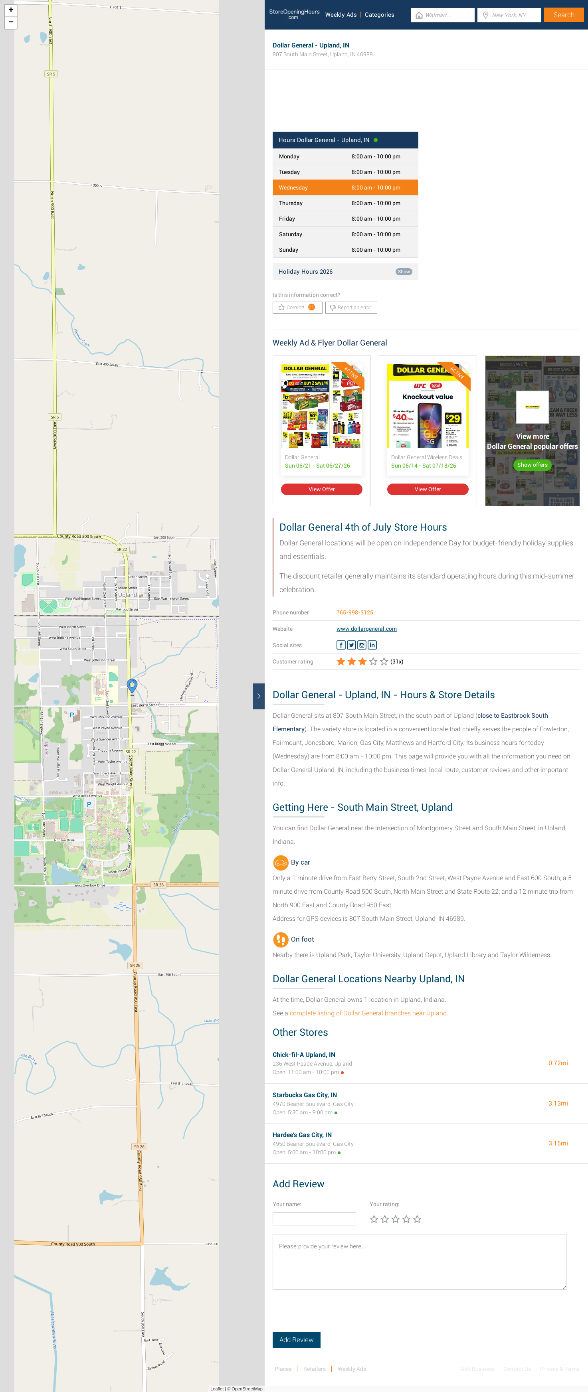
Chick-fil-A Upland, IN (304, 1054)
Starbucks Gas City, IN (305, 1095)
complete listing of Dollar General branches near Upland (368, 1013)
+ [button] (11, 11)
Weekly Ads (341, 14)
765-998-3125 (355, 612)
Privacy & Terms (560, 1369)
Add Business (478, 1369)
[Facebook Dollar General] (341, 645)
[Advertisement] (426, 106)
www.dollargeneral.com (367, 629)
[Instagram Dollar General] (361, 645)
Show (404, 271)
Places (283, 1369)
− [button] (11, 23)
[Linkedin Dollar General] (372, 645)
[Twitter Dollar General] (351, 645)
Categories (379, 14)
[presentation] (333, 1316)
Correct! (297, 307)
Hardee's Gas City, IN (302, 1135)
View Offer (322, 489)
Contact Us (517, 1369)
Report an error (350, 307)
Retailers (314, 1369)
